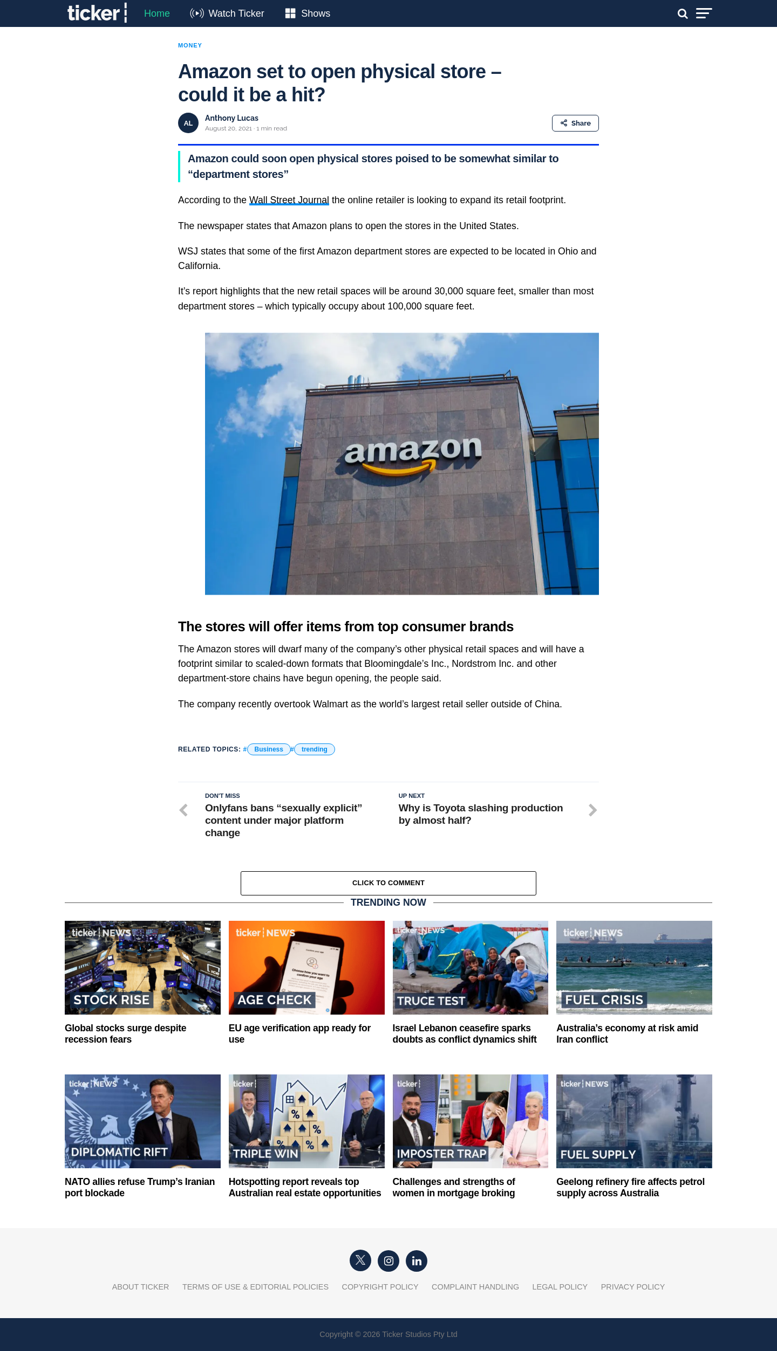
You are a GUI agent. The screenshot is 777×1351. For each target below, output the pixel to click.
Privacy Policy (633, 1287)
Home (157, 13)
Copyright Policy (380, 1287)
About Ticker (140, 1287)
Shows (315, 13)
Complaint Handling (475, 1287)
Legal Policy (560, 1287)
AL (188, 123)
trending (315, 749)
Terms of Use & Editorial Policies (255, 1287)
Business (269, 749)
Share (575, 123)
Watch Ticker (236, 13)
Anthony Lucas (231, 118)
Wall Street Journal (289, 200)
